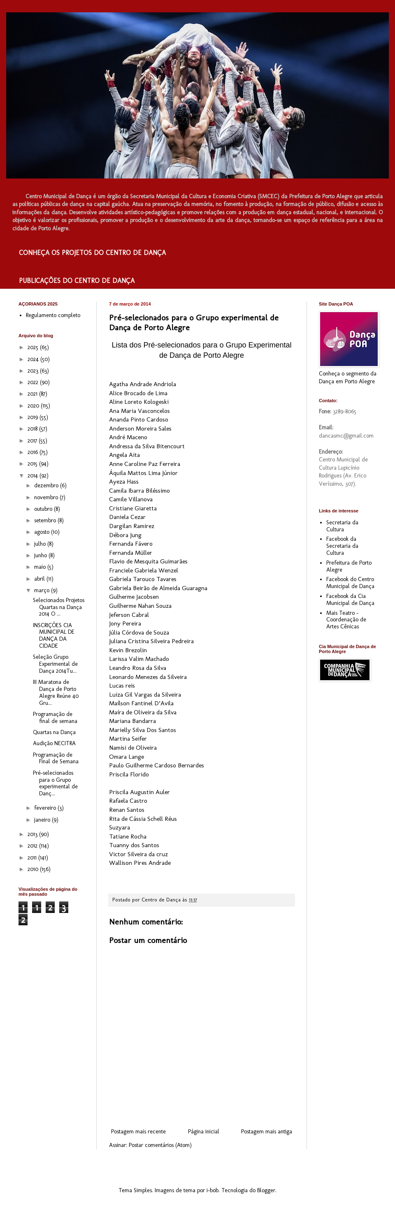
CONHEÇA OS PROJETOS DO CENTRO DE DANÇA (92, 253)
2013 (33, 834)
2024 (34, 359)
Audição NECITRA (54, 743)
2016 (34, 452)
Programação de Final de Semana (56, 758)
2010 (34, 869)
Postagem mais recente (138, 1131)
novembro (47, 497)
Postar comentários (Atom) (160, 1145)
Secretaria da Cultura (342, 526)
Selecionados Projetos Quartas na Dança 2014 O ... (58, 607)
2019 (34, 417)
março (42, 590)
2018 (33, 428)
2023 (34, 370)
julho (40, 543)
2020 (34, 405)
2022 (34, 382)
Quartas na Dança (54, 732)
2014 (34, 475)
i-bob (212, 1190)
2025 (34, 347)
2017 (33, 440)
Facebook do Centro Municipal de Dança (350, 583)
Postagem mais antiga (266, 1131)
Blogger (266, 1190)
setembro (46, 520)
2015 (33, 463)
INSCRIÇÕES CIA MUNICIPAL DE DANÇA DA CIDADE (53, 635)
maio (40, 566)
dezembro (47, 485)
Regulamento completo (53, 315)
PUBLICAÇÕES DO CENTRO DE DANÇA (77, 281)
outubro (44, 508)
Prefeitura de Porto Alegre (349, 566)
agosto (42, 531)
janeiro (43, 819)
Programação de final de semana (55, 718)
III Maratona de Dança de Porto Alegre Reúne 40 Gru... (56, 692)
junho (41, 555)
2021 (33, 393)
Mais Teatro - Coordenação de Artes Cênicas (346, 619)
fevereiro (46, 807)
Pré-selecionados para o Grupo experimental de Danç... (55, 783)
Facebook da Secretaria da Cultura (342, 545)
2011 (33, 857)
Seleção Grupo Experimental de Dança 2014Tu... (55, 663)
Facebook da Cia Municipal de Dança (350, 600)
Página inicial (203, 1131)
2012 (33, 845)
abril (40, 578)
